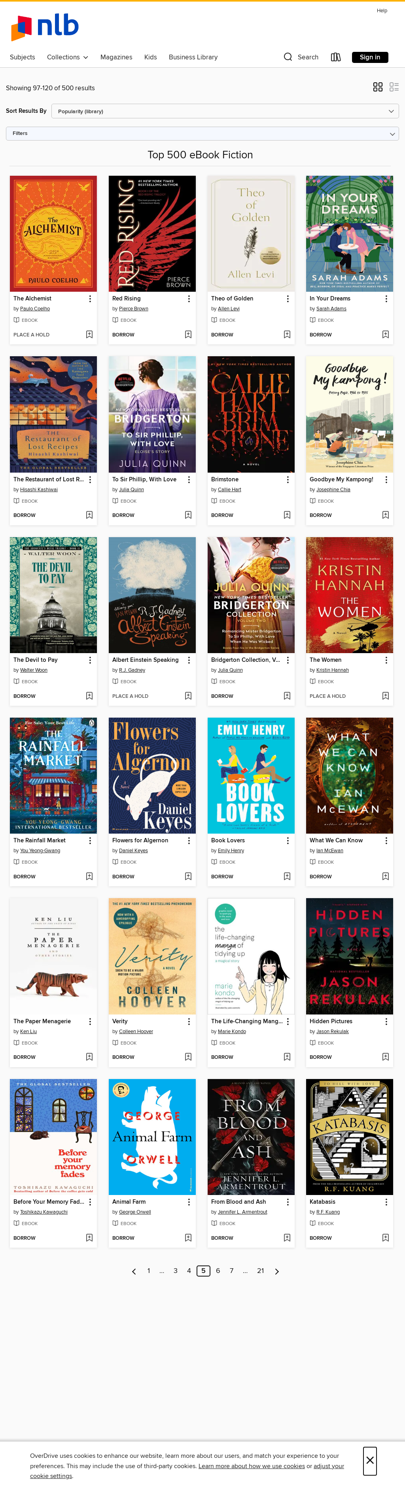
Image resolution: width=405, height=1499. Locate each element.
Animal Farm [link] (129, 1202)
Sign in (370, 57)
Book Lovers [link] (228, 840)
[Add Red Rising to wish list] (188, 335)
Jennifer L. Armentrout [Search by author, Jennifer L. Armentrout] (242, 1212)
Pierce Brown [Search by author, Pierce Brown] (133, 309)
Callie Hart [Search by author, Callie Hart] (229, 489)
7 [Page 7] (231, 1271)
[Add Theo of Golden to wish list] (287, 335)
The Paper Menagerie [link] (42, 1021)
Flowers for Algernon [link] (140, 840)
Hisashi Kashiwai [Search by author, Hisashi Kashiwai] (39, 489)
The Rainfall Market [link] (39, 840)
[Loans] (336, 58)
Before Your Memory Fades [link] (49, 1202)
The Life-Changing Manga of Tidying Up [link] (247, 1021)
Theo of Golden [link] (232, 298)
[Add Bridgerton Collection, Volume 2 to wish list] (287, 697)
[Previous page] (134, 1271)
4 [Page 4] (189, 1271)
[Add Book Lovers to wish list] (287, 877)
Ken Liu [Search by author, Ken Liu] (28, 1031)
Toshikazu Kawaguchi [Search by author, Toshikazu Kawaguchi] (44, 1212)
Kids (150, 57)
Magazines (116, 57)
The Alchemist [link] (32, 298)
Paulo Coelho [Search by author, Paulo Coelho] (35, 309)
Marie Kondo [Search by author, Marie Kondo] (232, 1031)
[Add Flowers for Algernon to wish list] (188, 877)
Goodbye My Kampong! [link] (341, 479)
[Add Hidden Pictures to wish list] (385, 1058)
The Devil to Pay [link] (35, 660)
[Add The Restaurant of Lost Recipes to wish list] (89, 516)
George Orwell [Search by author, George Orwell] (135, 1212)
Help (382, 11)
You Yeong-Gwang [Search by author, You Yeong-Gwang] (40, 850)
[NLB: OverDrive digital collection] (45, 27)
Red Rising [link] (126, 298)
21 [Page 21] (260, 1271)
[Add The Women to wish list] (385, 697)
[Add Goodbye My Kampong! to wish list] (385, 516)
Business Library (193, 57)
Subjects (22, 57)
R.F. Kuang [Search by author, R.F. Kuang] (328, 1212)
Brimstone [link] (224, 479)
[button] (300, 58)
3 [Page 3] (176, 1271)
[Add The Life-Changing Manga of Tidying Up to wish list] (287, 1058)
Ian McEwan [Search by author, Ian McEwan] (329, 850)
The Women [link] (326, 660)
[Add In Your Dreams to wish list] (385, 335)
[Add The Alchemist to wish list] (89, 335)
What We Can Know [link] (336, 840)
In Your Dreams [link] (330, 298)
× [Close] (370, 1461)
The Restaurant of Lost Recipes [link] (49, 479)
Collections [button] (68, 57)
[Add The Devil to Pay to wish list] (89, 697)
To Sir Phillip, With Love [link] (144, 479)
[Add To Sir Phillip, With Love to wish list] (188, 516)
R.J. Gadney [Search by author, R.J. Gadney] (132, 670)
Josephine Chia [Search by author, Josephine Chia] (333, 489)
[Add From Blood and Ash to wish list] (287, 1238)
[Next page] (277, 1271)
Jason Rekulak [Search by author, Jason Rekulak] (332, 1031)
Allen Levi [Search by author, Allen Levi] (229, 309)
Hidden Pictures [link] (331, 1021)
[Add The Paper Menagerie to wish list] (89, 1058)
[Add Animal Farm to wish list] (188, 1238)
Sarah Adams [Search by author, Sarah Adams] (331, 309)
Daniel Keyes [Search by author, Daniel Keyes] (133, 850)
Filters (20, 133)
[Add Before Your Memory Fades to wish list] (89, 1238)
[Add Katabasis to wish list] (385, 1238)
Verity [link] (120, 1021)
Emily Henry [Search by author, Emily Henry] (231, 850)
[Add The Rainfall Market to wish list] (89, 877)
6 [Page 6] (218, 1271)
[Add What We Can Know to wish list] (385, 877)
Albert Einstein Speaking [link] (145, 660)
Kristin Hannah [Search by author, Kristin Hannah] (332, 670)
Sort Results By (26, 111)
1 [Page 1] (149, 1271)
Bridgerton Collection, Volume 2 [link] (247, 660)
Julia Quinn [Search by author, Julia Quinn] (131, 489)
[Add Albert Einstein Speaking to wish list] (188, 697)
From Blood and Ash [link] (238, 1202)
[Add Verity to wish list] (188, 1058)
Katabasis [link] (322, 1202)
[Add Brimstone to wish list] (287, 516)
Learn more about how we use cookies (252, 1466)
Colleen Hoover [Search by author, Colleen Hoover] (136, 1031)
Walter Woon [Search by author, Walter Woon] (33, 670)
